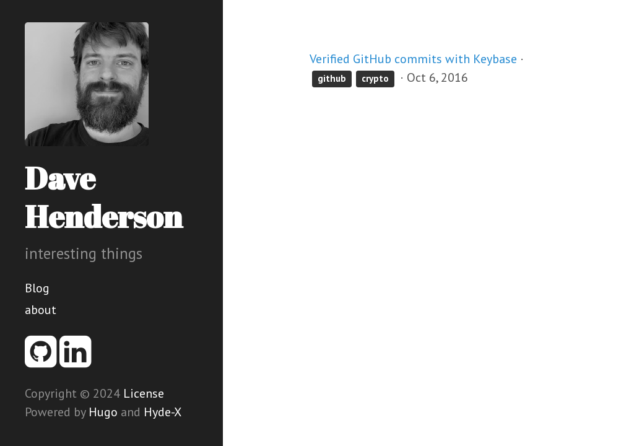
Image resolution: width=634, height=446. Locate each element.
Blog (37, 288)
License (143, 393)
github (332, 78)
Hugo (103, 412)
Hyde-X (162, 412)
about (40, 310)
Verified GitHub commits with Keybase (413, 59)
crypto (375, 78)
